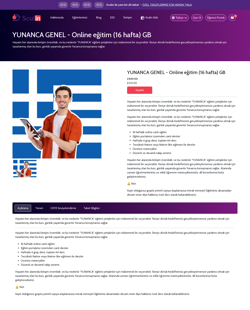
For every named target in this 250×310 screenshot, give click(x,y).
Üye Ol (197, 17)
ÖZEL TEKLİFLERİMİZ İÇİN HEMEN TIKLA (167, 4)
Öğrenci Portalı (216, 17)
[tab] (23, 208)
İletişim (127, 17)
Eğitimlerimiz (79, 17)
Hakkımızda (57, 17)
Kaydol (140, 90)
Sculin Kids (149, 18)
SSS (112, 17)
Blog (98, 17)
